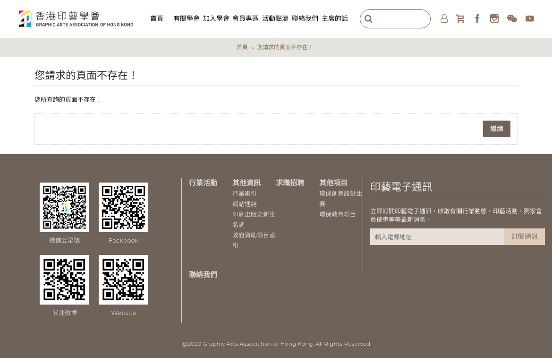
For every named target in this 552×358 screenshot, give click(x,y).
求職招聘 (290, 182)
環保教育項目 (337, 214)
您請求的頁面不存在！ (285, 47)
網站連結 (244, 204)
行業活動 (203, 182)
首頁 (242, 47)
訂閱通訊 (524, 236)
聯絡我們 (203, 274)
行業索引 (244, 193)
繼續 (496, 128)
